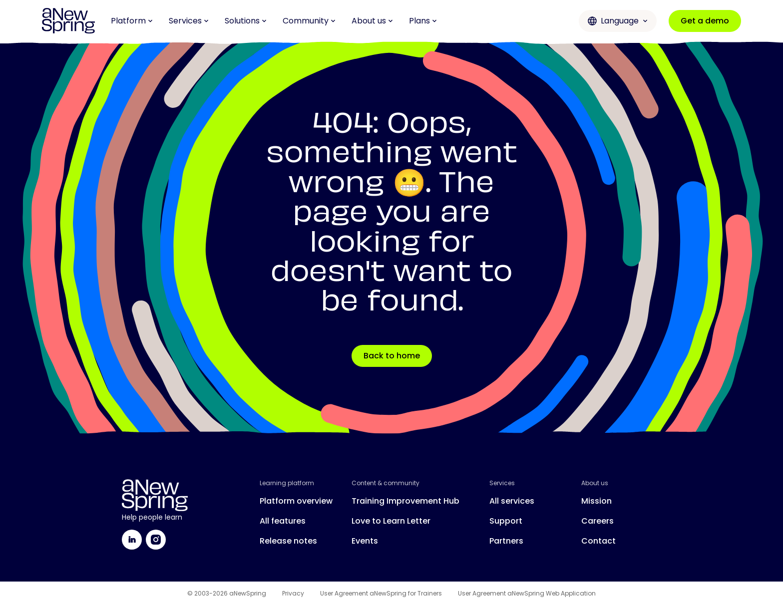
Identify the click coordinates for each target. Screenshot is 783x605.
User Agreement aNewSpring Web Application (527, 594)
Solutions (246, 20)
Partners (506, 541)
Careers (597, 521)
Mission (596, 501)
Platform (132, 20)
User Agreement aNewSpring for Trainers (381, 594)
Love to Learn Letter (391, 521)
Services (189, 20)
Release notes (288, 541)
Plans (423, 20)
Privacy (293, 594)
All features (283, 521)
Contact (598, 541)
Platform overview (296, 501)
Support (505, 521)
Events (365, 541)
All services (511, 501)
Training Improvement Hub (405, 501)
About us (372, 20)
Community (309, 20)
